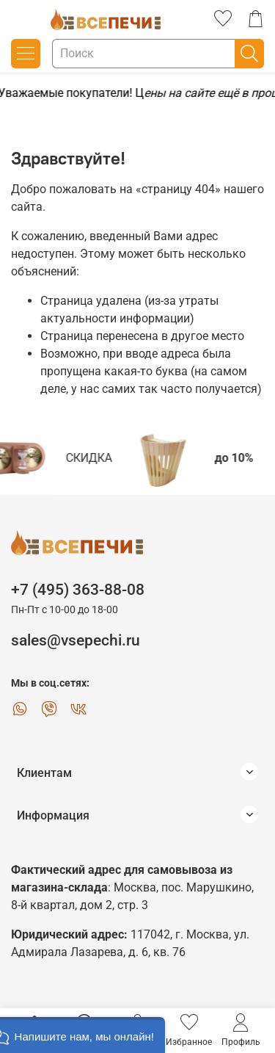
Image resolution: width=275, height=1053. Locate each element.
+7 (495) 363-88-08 (77, 589)
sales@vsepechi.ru (75, 640)
